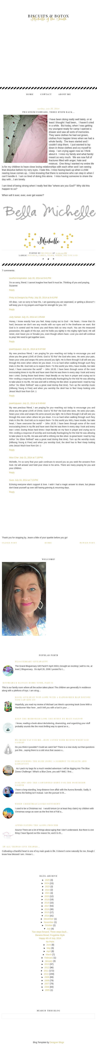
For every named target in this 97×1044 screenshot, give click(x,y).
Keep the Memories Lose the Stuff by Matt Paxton (49, 718)
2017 (47, 906)
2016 (47, 909)
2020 (47, 896)
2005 (47, 990)
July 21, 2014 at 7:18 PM (31, 457)
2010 (46, 974)
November (49, 922)
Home (29, 94)
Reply (12, 290)
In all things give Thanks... (21, 846)
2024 (47, 883)
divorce (32, 255)
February (49, 958)
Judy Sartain (15, 317)
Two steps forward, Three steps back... (50, 932)
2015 (47, 912)
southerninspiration (18, 278)
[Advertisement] (48, 62)
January (48, 961)
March (49, 954)
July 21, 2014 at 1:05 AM (33, 317)
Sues (11, 480)
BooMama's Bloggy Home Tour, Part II (28, 682)
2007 (47, 983)
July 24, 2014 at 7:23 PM (26, 480)
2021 (47, 893)
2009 (47, 977)
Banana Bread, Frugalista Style (50, 935)
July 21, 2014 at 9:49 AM (33, 403)
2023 (47, 886)
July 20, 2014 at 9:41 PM (39, 278)
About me (64, 94)
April (49, 951)
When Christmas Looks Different (37, 803)
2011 (46, 970)
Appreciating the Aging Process (36, 825)
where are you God (66, 255)
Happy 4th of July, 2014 (50, 938)
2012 (47, 967)
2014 (47, 915)
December (49, 919)
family (42, 255)
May (49, 948)
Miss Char (14, 457)
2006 (47, 987)
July (49, 928)
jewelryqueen (15, 349)
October (48, 925)
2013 (47, 964)
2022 (47, 890)
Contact (46, 94)
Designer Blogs (57, 1042)
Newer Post (87, 542)
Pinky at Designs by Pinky (21, 297)
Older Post (9, 542)
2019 (47, 899)
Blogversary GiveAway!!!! (31, 661)
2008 (47, 980)
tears (50, 255)
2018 (47, 903)
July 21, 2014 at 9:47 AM (33, 349)
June (48, 945)
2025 (47, 880)
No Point (50, 941)
